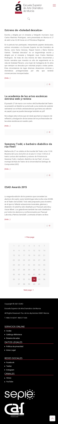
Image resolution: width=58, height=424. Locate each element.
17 (24, 255)
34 (39, 265)
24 (24, 260)
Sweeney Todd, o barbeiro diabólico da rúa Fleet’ (28, 145)
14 (44, 251)
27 (39, 260)
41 (39, 270)
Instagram (10, 370)
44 (19, 274)
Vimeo (8, 378)
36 (14, 270)
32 (29, 265)
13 (39, 251)
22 (14, 260)
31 (24, 265)
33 (34, 265)
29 (14, 265)
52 (24, 279)
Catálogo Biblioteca (14, 334)
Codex (8, 331)
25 (29, 260)
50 (14, 279)
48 (39, 274)
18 (29, 255)
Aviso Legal (11, 350)
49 (44, 274)
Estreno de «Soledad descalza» (23, 30)
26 (34, 260)
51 (19, 279)
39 (29, 270)
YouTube (9, 382)
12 (34, 251)
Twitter (9, 366)
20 (39, 255)
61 (39, 284)
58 (24, 284)
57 (19, 284)
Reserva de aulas (13, 338)
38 (24, 270)
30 (19, 265)
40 (34, 270)
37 (19, 270)
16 (19, 255)
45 (24, 274)
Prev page (29, 237)
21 (44, 255)
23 (19, 260)
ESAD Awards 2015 (16, 187)
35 (44, 265)
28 (44, 260)
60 (34, 284)
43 (14, 274)
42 (44, 270)
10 (24, 251)
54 (34, 279)
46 (29, 274)
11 (29, 251)
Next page (29, 290)
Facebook (10, 362)
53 (29, 279)
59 (29, 284)
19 (34, 255)
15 (14, 255)
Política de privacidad (14, 346)
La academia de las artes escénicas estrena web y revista (26, 97)
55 (39, 279)
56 (44, 279)
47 (34, 274)
